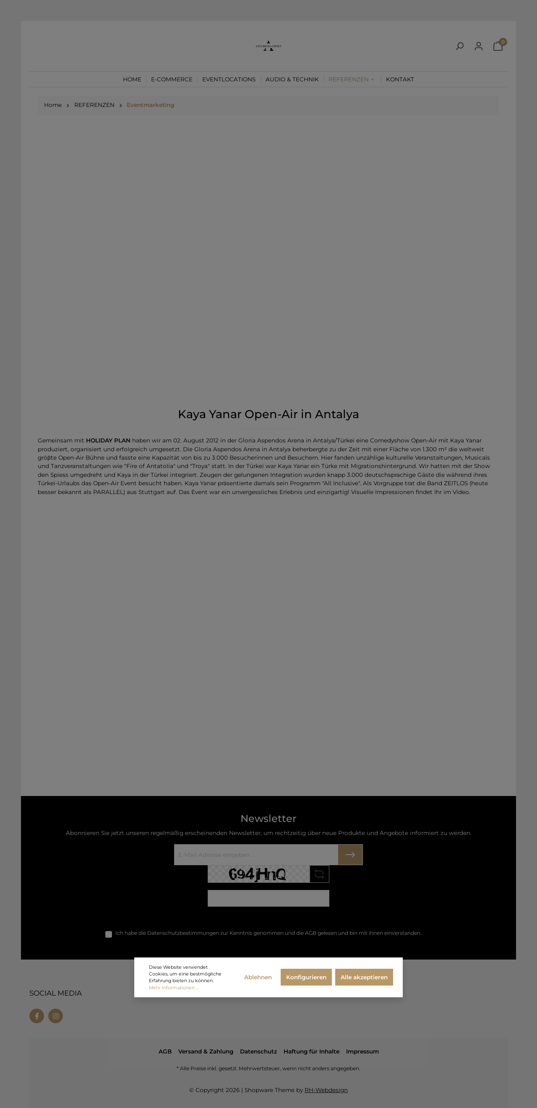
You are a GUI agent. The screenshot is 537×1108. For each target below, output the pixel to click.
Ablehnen (258, 977)
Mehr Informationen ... (173, 988)
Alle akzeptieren (364, 977)
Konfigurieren (306, 977)
